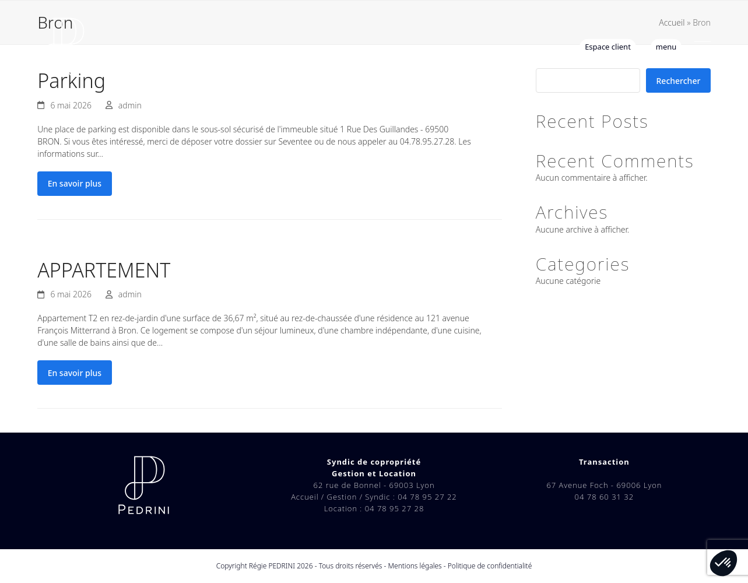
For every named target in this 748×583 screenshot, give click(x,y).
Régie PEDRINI (272, 566)
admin (130, 105)
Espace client (608, 46)
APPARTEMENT (103, 270)
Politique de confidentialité (490, 566)
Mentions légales (415, 566)
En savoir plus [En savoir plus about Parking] (74, 183)
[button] (702, 46)
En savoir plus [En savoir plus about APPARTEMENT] (74, 372)
